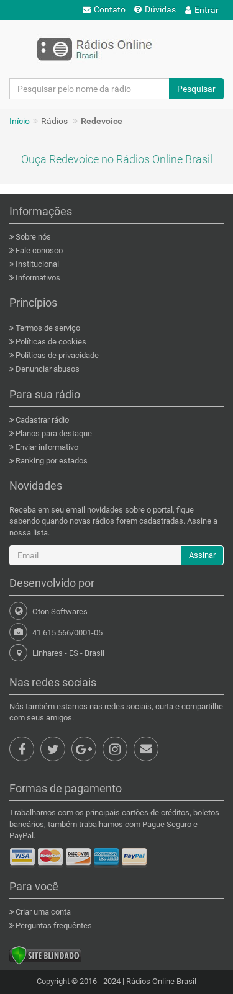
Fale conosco (38, 250)
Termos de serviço (47, 328)
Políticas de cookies (50, 341)
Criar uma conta (42, 911)
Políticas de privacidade (56, 355)
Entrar (202, 10)
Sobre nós (32, 236)
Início (19, 121)
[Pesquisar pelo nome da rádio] (89, 88)
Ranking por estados (51, 460)
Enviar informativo (46, 447)
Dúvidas (155, 9)
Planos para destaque (53, 433)
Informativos (37, 277)
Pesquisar (196, 89)
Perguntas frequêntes (53, 925)
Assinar (202, 555)
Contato (104, 9)
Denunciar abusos (47, 369)
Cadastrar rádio (41, 419)
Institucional (36, 264)
